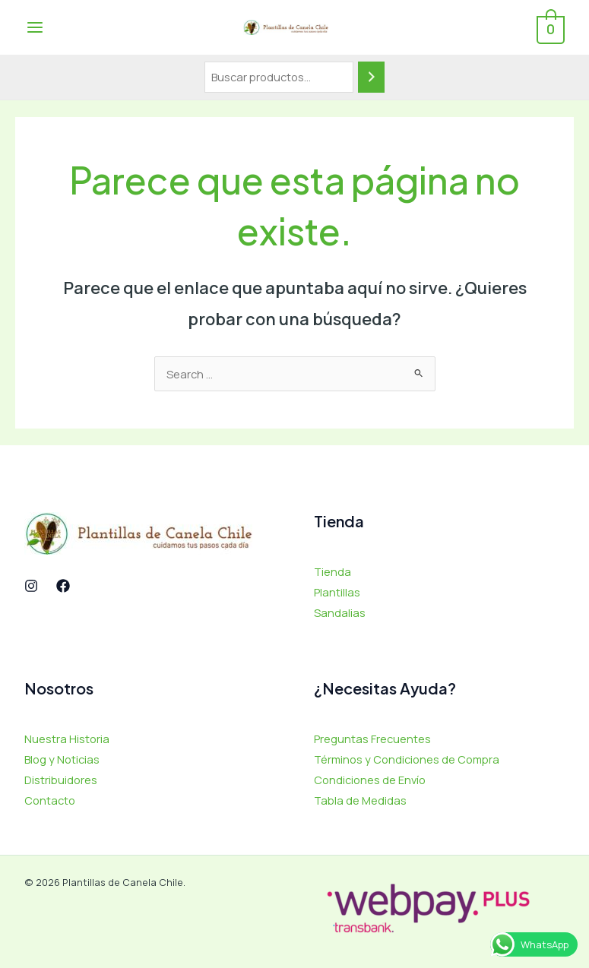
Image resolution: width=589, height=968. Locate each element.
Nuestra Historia (66, 738)
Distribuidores (60, 779)
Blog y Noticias (62, 759)
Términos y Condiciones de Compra (406, 759)
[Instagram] (31, 586)
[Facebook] (63, 586)
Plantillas (337, 591)
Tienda (332, 571)
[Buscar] (371, 77)
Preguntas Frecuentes (372, 738)
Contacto (49, 800)
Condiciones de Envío (370, 779)
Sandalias (340, 612)
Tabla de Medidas (360, 800)
